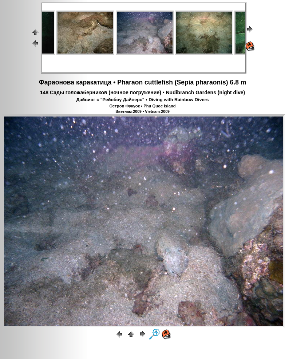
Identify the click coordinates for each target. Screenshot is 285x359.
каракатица (93, 82)
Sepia (185, 82)
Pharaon (130, 82)
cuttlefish (159, 82)
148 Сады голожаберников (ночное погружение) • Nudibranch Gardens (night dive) (142, 92)
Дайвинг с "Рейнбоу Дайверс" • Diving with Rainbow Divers (142, 99)
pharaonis (210, 82)
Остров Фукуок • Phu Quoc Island (142, 106)
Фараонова (56, 82)
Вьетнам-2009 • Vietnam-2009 (142, 111)
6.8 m (238, 82)
